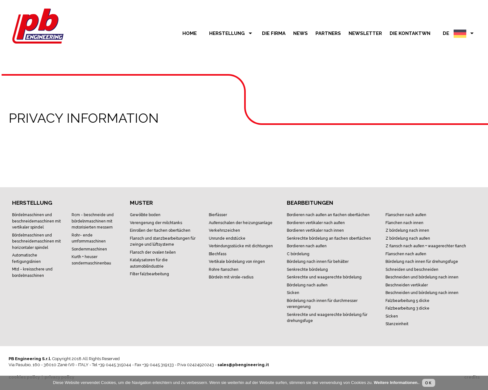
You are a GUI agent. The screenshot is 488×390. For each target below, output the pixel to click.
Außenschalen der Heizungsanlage (240, 223)
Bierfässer (218, 215)
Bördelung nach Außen (307, 285)
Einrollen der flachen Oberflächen (160, 230)
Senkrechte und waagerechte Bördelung (324, 277)
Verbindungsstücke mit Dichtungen (241, 246)
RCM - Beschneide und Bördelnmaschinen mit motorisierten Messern (93, 221)
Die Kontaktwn (410, 33)
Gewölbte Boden (145, 215)
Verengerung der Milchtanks (156, 223)
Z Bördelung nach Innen (407, 230)
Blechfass (217, 254)
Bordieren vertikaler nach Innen (315, 230)
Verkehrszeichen (224, 230)
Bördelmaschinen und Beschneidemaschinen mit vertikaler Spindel (36, 221)
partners (328, 33)
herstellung (231, 33)
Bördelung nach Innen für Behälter (318, 261)
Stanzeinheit (396, 324)
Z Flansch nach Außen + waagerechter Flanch (425, 246)
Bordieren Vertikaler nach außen (316, 223)
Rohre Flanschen (223, 269)
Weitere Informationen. (396, 382)
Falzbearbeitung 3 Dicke (407, 308)
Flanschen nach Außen (405, 215)
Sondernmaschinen (89, 249)
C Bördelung (298, 254)
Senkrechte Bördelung (307, 269)
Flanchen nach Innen (404, 223)
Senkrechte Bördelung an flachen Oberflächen (329, 238)
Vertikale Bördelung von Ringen (237, 261)
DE (459, 33)
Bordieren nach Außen (307, 246)
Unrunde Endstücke (227, 238)
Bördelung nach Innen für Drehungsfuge (421, 261)
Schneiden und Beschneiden (411, 269)
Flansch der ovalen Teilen (153, 252)
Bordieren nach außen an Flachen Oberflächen (328, 215)
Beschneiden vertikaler (406, 285)
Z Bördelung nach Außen (407, 238)
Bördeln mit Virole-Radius (231, 277)
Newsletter (365, 33)
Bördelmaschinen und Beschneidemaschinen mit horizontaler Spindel (36, 241)
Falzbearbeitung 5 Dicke (407, 300)
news (300, 33)
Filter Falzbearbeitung (149, 274)
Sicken (293, 293)
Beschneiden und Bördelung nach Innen (421, 277)
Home (189, 33)
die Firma (274, 33)
